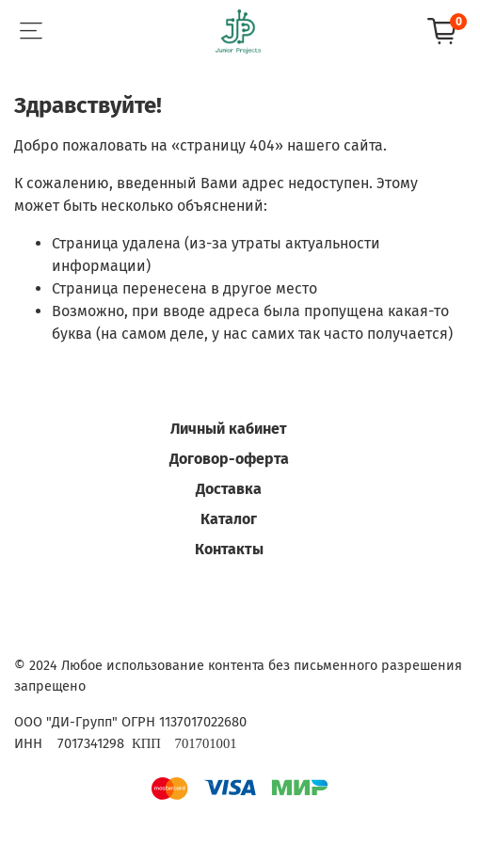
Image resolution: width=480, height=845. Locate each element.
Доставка (229, 489)
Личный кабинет (228, 429)
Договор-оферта (229, 459)
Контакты (229, 549)
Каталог (228, 519)
